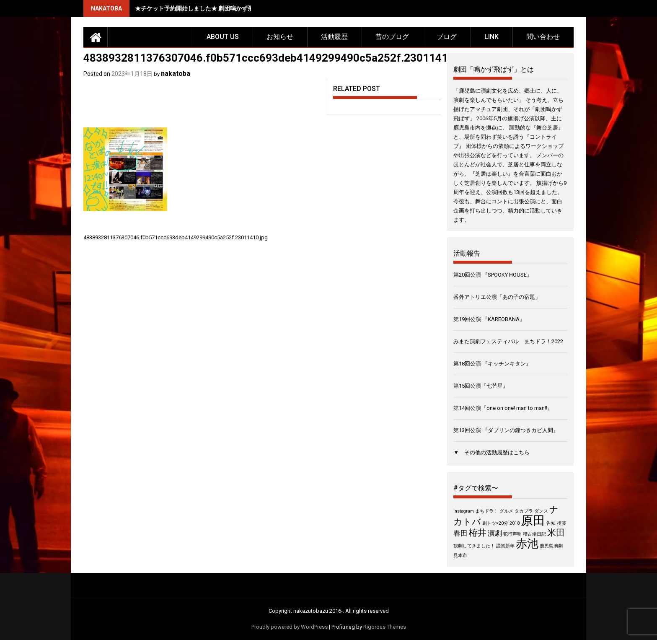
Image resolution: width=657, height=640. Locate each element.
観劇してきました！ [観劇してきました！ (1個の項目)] (474, 546)
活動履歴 (334, 37)
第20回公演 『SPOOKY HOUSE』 (492, 275)
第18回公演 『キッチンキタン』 (492, 363)
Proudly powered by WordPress (289, 627)
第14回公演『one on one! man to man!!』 (503, 408)
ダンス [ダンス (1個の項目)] (541, 511)
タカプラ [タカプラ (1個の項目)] (524, 511)
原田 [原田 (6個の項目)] (533, 520)
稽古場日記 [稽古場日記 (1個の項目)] (534, 534)
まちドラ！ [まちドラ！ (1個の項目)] (486, 511)
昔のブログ (392, 37)
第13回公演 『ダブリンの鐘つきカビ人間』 (506, 430)
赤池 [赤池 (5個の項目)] (527, 543)
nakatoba (175, 74)
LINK (491, 37)
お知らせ (279, 37)
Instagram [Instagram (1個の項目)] (463, 511)
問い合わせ (543, 37)
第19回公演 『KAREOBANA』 (489, 319)
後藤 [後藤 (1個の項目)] (561, 523)
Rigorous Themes (384, 627)
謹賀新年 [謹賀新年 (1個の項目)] (505, 546)
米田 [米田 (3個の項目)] (556, 533)
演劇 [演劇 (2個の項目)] (495, 533)
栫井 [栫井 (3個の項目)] (477, 533)
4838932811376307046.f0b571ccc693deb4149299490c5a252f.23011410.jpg (175, 237)
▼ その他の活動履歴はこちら (491, 452)
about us (223, 37)
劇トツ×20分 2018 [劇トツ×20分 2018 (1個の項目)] (501, 523)
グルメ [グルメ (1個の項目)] (506, 511)
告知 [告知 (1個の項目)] (551, 523)
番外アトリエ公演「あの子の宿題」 (497, 297)
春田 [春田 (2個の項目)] (460, 533)
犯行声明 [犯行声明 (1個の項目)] (512, 534)
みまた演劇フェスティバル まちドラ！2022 (508, 341)
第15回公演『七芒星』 (480, 386)
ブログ (447, 37)
